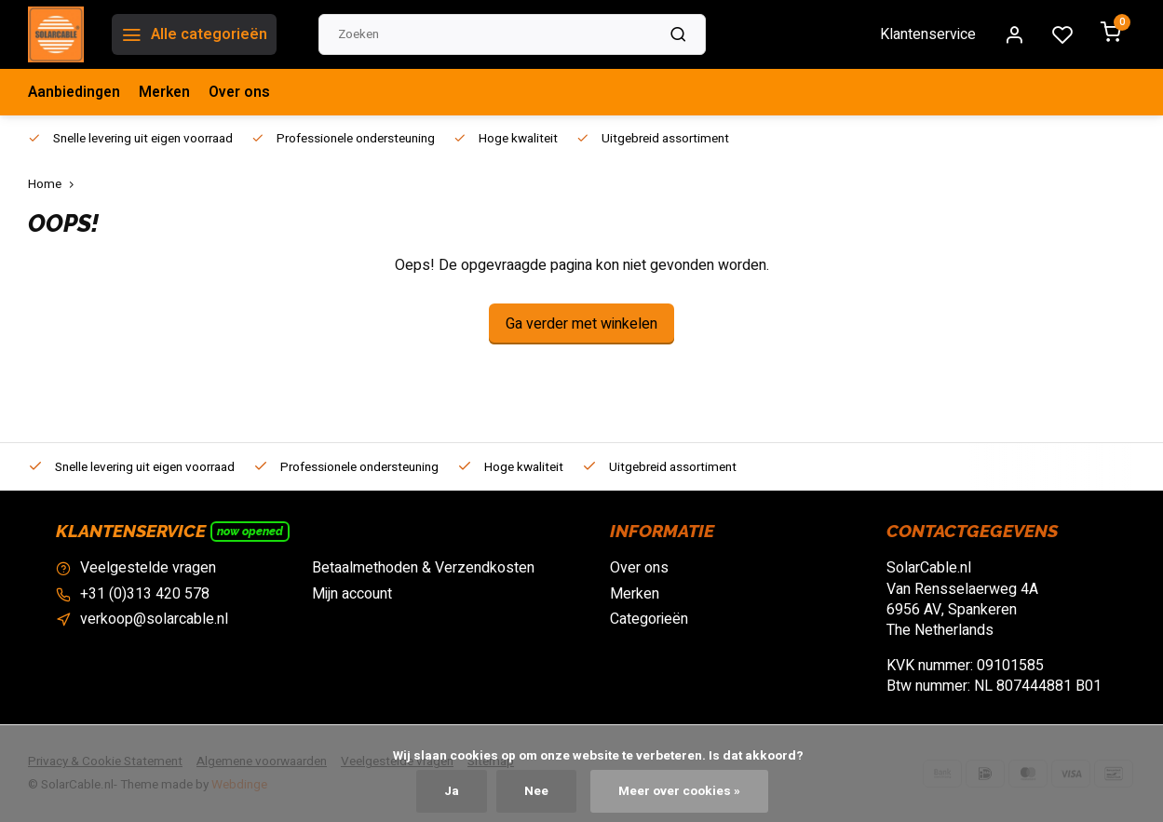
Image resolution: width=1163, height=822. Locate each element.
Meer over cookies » (680, 791)
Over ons (244, 92)
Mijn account (352, 594)
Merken (168, 92)
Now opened (250, 531)
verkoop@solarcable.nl (154, 619)
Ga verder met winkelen (581, 324)
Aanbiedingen (75, 92)
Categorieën (649, 619)
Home (55, 185)
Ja (452, 791)
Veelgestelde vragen (148, 568)
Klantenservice (928, 34)
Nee (537, 791)
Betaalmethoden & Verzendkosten (423, 568)
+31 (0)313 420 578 (145, 594)
